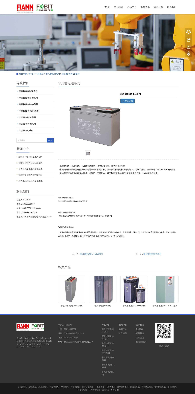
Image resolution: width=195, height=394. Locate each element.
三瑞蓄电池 (54, 387)
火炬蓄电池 (110, 387)
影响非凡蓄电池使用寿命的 (30, 157)
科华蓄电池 (43, 387)
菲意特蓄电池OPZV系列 (71, 305)
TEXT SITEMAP (34, 347)
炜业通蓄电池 (87, 387)
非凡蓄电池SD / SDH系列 (134, 305)
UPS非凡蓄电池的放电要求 (30, 169)
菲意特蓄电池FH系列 (28, 98)
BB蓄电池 (33, 387)
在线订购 (127, 101)
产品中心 (131, 7)
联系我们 (171, 7)
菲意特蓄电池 (147, 387)
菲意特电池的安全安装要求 (30, 163)
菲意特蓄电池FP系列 (28, 91)
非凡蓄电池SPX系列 (152, 254)
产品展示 (39, 74)
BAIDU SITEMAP (34, 344)
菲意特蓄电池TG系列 (28, 104)
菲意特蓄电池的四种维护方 (30, 175)
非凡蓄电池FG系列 (27, 124)
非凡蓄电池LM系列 (102, 305)
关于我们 (118, 7)
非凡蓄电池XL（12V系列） (92, 254)
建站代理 (105, 390)
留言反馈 (158, 7)
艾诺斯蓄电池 (160, 387)
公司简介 (140, 329)
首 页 (107, 7)
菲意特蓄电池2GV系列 (29, 111)
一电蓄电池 (99, 387)
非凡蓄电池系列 (53, 74)
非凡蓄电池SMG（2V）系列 (165, 305)
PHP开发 (115, 390)
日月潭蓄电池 (94, 390)
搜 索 (50, 140)
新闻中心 (123, 325)
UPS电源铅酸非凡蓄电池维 (30, 181)
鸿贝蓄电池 (172, 387)
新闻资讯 (145, 7)
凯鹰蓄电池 (135, 387)
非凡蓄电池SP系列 (27, 117)
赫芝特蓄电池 (122, 387)
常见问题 (123, 333)
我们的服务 (141, 342)
